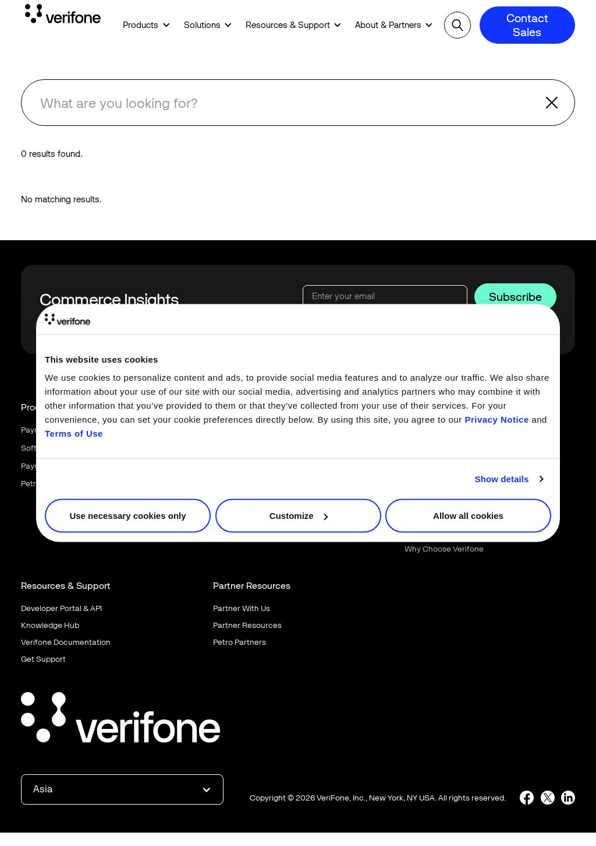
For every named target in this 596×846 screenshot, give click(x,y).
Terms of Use (74, 433)
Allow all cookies (468, 516)
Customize (298, 516)
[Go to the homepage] (120, 719)
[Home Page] (63, 15)
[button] (142, 25)
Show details (502, 478)
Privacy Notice (496, 419)
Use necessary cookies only (127, 516)
